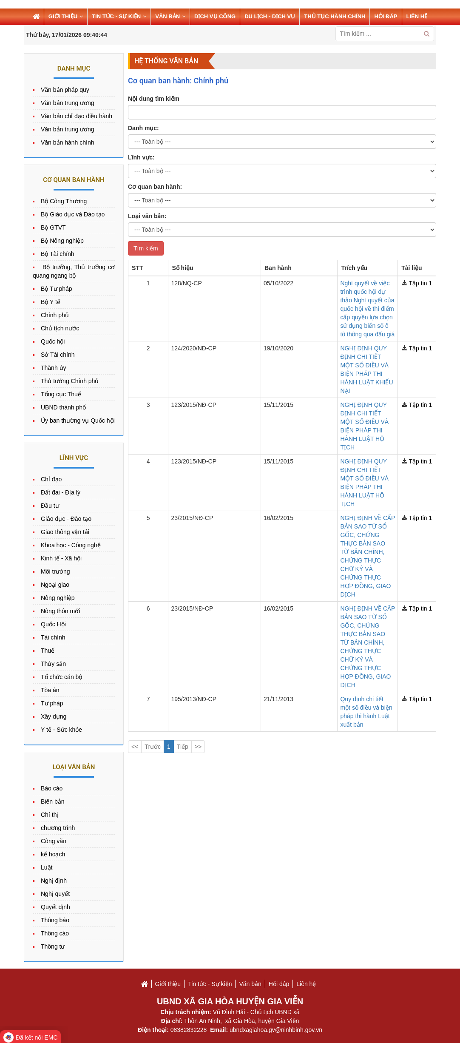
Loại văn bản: (147, 216)
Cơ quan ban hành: (155, 186)
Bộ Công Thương (64, 201)
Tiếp (182, 474)
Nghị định (54, 880)
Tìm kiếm (145, 248)
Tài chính (53, 637)
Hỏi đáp (279, 983)
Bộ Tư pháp (56, 288)
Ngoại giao (55, 584)
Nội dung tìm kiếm (153, 98)
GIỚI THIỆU (65, 16)
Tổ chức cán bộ (61, 677)
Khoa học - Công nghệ (71, 545)
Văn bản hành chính (67, 142)
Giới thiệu (168, 983)
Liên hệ (306, 983)
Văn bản (250, 983)
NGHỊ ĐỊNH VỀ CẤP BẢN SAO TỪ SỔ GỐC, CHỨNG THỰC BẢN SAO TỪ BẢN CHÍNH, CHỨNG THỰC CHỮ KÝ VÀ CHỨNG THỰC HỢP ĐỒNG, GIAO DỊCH (322, 390)
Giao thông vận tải (65, 532)
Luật (46, 867)
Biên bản (52, 801)
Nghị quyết (55, 893)
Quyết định (55, 907)
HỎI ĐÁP (385, 16)
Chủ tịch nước (60, 328)
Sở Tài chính (58, 354)
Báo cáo (51, 788)
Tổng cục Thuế (61, 394)
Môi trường (55, 571)
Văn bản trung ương (67, 102)
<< (134, 474)
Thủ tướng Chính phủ (70, 381)
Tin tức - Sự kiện (210, 983)
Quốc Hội (53, 624)
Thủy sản (53, 663)
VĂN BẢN (170, 16)
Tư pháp (52, 703)
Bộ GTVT (53, 227)
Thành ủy (53, 367)
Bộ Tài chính (57, 253)
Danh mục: (143, 128)
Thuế (47, 650)
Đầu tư (50, 505)
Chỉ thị (49, 814)
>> (198, 474)
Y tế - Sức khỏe (61, 729)
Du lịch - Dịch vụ (269, 16)
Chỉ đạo (51, 479)
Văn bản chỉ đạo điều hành (76, 116)
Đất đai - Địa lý (60, 492)
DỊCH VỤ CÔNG (215, 16)
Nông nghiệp (58, 597)
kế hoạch (53, 854)
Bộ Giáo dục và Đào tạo (73, 214)
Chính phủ (55, 315)
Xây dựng (53, 716)
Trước (153, 474)
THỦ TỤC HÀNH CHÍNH (334, 16)
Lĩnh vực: (141, 157)
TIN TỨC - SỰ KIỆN (119, 16)
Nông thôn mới (60, 611)
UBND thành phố (63, 407)
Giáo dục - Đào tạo (66, 518)
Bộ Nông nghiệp (62, 240)
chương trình (58, 827)
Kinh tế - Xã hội (61, 558)
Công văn (53, 841)
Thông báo (55, 920)
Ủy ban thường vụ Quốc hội (78, 420)
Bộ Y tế (50, 301)
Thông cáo (55, 933)
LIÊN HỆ (417, 16)
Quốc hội (53, 341)
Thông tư (53, 946)
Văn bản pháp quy (65, 89)
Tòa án (50, 690)
